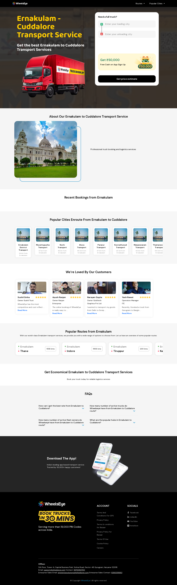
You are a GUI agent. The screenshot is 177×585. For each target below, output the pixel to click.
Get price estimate (127, 78)
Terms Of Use (102, 539)
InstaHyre (132, 525)
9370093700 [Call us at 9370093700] (79, 570)
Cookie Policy (102, 543)
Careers (100, 548)
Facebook (133, 512)
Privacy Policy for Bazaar (104, 533)
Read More (22, 310)
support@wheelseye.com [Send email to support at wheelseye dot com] (54, 570)
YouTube (132, 521)
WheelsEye (85, 580)
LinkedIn (132, 517)
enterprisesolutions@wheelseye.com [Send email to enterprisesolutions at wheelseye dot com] (73, 572)
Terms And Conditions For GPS (105, 514)
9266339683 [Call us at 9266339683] (116, 572)
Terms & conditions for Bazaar (105, 526)
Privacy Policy (103, 520)
